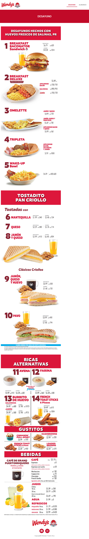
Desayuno (71, 5)
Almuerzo (82, 5)
